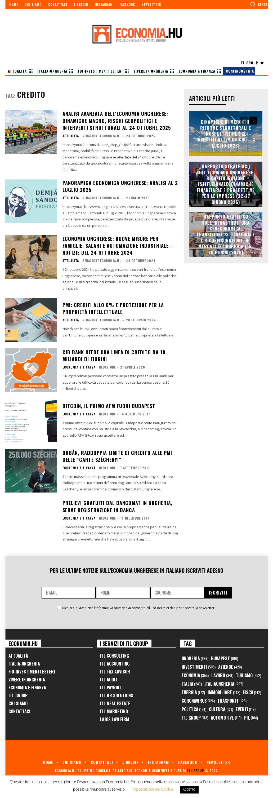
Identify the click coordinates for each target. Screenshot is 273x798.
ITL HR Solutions (116, 693)
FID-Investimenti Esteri (31, 669)
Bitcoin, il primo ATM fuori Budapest (108, 403)
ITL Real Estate (115, 701)
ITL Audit (109, 677)
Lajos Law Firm (114, 717)
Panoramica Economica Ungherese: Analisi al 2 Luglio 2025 (120, 185)
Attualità (70, 135)
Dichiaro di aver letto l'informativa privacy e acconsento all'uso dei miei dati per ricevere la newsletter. (138, 606)
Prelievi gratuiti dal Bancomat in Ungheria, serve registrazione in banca (117, 504)
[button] (259, 4)
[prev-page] (244, 121)
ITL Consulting (114, 653)
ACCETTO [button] (189, 789)
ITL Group (18, 693)
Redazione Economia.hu (102, 135)
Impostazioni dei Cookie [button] (152, 789)
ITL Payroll (111, 685)
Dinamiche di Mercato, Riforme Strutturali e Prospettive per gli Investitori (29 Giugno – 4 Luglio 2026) (225, 134)
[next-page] (253, 121)
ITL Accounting (114, 661)
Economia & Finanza (79, 364)
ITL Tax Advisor (115, 669)
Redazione (107, 364)
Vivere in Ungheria (26, 677)
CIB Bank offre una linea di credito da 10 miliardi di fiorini (113, 353)
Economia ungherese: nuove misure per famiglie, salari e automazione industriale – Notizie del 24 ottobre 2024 (117, 244)
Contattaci (19, 709)
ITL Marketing (114, 709)
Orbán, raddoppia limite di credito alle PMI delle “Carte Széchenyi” (116, 454)
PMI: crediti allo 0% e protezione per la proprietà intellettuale (113, 306)
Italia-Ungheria (24, 661)
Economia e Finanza (27, 685)
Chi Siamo (18, 701)
